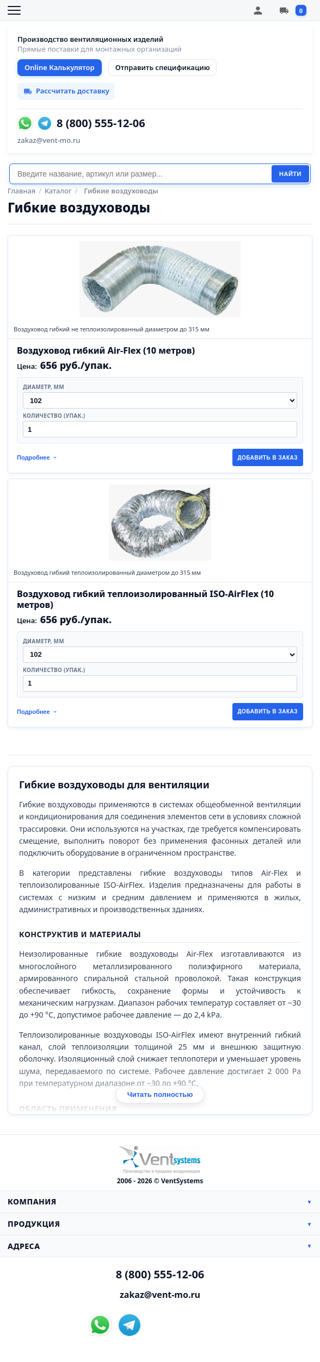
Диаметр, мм (43, 387)
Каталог (58, 191)
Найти (290, 174)
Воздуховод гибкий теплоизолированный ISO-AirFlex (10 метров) (145, 599)
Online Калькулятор (59, 67)
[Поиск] (140, 174)
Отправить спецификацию (162, 67)
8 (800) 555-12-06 (101, 123)
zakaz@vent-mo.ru (48, 140)
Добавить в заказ (268, 458)
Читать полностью (160, 1094)
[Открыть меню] (14, 10)
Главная (21, 191)
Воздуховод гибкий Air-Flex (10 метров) (106, 351)
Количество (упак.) (54, 415)
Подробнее (37, 457)
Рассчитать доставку (66, 91)
